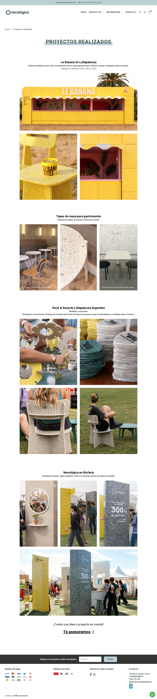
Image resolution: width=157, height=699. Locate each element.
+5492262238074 (136, 676)
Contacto (130, 12)
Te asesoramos (77, 632)
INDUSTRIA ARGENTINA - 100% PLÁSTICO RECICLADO (78, 2)
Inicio (83, 12)
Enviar (110, 659)
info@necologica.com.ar (139, 674)
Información (114, 12)
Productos (96, 12)
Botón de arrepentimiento (140, 682)
